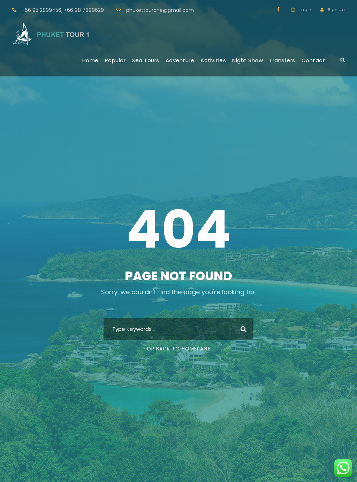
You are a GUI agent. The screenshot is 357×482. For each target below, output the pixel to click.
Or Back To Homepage (179, 348)
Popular (115, 60)
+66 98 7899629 (84, 10)
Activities (213, 60)
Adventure (180, 60)
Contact (313, 60)
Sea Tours (145, 60)
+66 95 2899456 (41, 10)
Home (90, 60)
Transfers (282, 60)
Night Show (247, 60)
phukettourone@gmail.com (160, 10)
